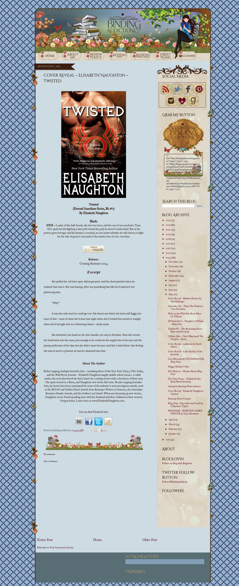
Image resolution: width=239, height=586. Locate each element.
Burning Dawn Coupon (179, 398)
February (173, 428)
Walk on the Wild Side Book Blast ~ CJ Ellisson (185, 315)
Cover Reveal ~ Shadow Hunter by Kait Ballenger (184, 300)
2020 (168, 229)
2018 (168, 238)
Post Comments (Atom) (61, 547)
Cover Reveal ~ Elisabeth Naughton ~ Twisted (186, 392)
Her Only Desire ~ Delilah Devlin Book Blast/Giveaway (184, 380)
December (174, 261)
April (171, 419)
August (172, 280)
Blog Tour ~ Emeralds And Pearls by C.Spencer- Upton (185, 405)
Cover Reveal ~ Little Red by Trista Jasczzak (185, 353)
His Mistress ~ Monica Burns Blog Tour (185, 373)
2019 (168, 234)
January (173, 433)
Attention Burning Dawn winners (184, 386)
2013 (168, 439)
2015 (168, 252)
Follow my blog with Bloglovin (177, 463)
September (174, 275)
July (171, 285)
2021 (168, 224)
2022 (168, 220)
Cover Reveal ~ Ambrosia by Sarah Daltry (184, 345)
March (172, 424)
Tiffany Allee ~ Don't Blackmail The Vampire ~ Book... (185, 338)
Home (97, 540)
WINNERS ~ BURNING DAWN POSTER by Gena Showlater (185, 412)
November (174, 266)
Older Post (150, 540)
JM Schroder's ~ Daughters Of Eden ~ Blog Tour (186, 322)
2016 (168, 248)
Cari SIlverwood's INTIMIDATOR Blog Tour (186, 360)
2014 (168, 257)
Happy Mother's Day (178, 366)
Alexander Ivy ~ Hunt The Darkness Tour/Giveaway (185, 307)
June (171, 289)
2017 (168, 243)
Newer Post (45, 540)
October (173, 271)
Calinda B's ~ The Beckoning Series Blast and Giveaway (185, 330)
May (171, 294)
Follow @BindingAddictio (175, 481)
